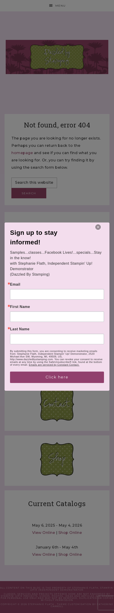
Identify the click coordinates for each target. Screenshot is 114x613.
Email (15, 284)
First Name (20, 307)
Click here (57, 377)
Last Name (19, 329)
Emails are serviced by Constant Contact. (54, 364)
